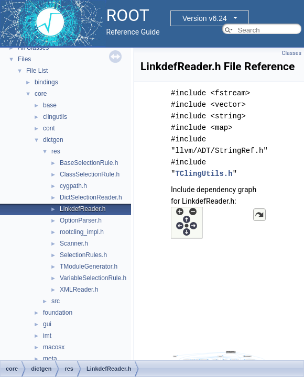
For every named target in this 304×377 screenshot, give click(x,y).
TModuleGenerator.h (88, 266)
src (55, 301)
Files (24, 59)
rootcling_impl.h (82, 232)
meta (50, 358)
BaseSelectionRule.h (89, 163)
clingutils (55, 116)
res (55, 151)
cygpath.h (73, 186)
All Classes (33, 47)
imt (47, 335)
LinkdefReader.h (82, 209)
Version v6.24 (204, 18)
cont (49, 128)
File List (37, 70)
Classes (291, 53)
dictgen (53, 139)
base (50, 105)
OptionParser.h (81, 220)
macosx (53, 347)
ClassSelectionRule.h (90, 174)
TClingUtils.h (203, 174)
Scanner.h (74, 243)
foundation (57, 312)
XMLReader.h (79, 289)
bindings (46, 82)
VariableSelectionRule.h (93, 278)
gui (47, 324)
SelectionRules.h (83, 255)
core (41, 93)
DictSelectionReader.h (91, 197)
